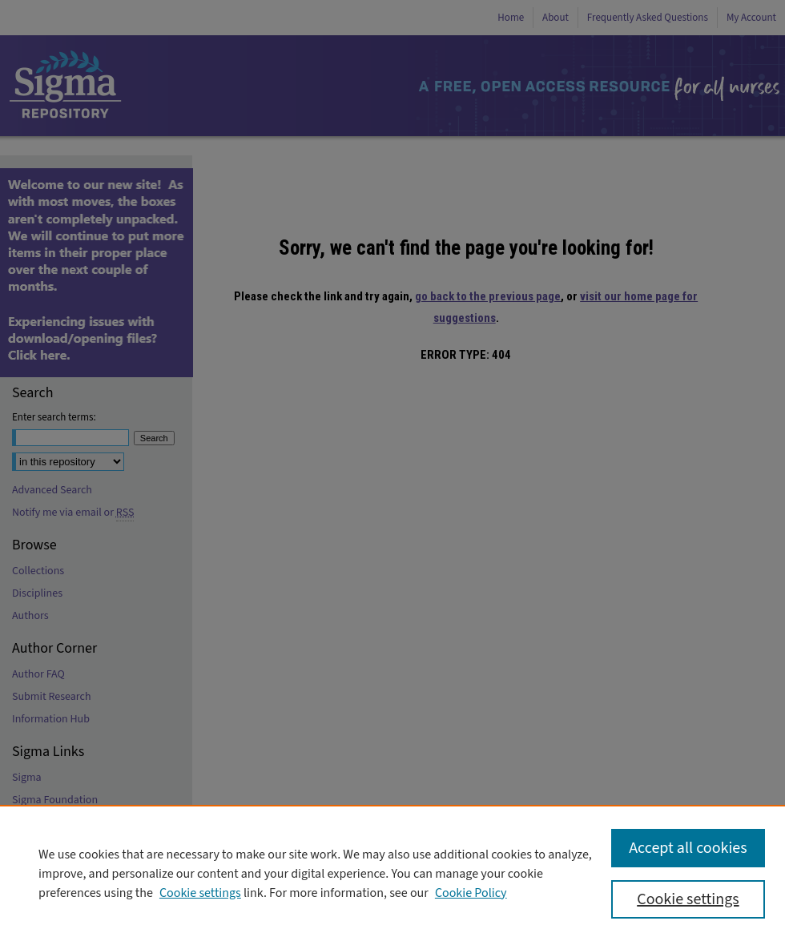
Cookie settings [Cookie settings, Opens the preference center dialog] (688, 899)
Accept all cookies (688, 848)
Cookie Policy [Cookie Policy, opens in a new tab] (471, 893)
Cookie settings (200, 893)
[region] (392, 873)
